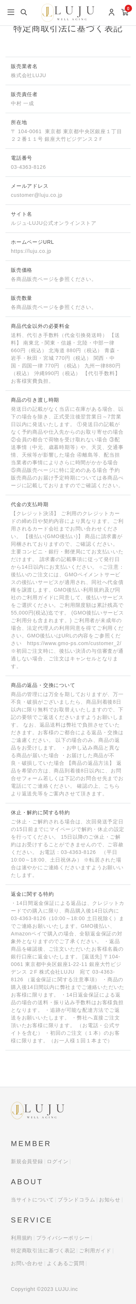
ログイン (57, 1161)
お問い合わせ (27, 1263)
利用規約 (21, 1238)
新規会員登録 (27, 1161)
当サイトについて (32, 1199)
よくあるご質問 (66, 1263)
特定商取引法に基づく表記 (43, 1250)
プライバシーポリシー (63, 1238)
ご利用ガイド (95, 1250)
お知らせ (109, 1199)
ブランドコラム (76, 1199)
